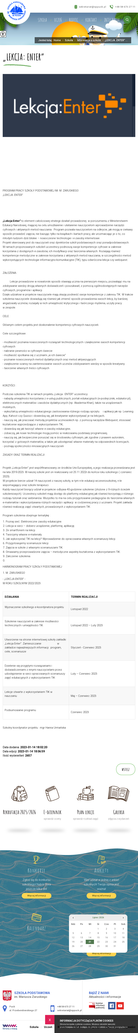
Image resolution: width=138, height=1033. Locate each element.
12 (73, 937)
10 (115, 933)
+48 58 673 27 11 (122, 6)
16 (106, 937)
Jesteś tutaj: (46, 40)
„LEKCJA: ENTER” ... (114, 40)
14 (90, 937)
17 (115, 937)
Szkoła (42, 20)
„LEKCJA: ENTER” (23, 57)
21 (90, 942)
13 (81, 937)
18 (123, 937)
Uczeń (58, 20)
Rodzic (73, 20)
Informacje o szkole (87, 40)
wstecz (126, 769)
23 (106, 942)
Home (57, 40)
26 (73, 946)
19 (73, 942)
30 (106, 946)
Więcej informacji (36, 895)
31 (115, 946)
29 (98, 946)
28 (90, 946)
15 (98, 937)
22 (98, 942)
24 (115, 942)
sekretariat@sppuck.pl (90, 7)
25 (123, 942)
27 (81, 946)
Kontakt (91, 20)
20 (81, 942)
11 (123, 933)
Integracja (111, 20)
